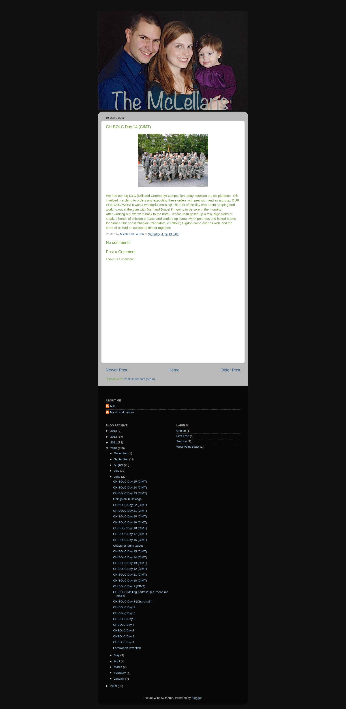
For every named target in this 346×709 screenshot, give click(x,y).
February (120, 672)
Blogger (197, 697)
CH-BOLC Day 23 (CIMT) (130, 493)
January (119, 678)
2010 (114, 448)
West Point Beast (187, 446)
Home (173, 370)
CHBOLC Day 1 (123, 642)
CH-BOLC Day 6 (124, 613)
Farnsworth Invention (127, 648)
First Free (182, 436)
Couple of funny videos (128, 545)
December (121, 453)
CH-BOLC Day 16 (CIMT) (130, 522)
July (117, 470)
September (121, 459)
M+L (113, 406)
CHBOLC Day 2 (123, 636)
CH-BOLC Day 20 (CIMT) (130, 516)
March (118, 667)
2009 (114, 686)
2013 (114, 430)
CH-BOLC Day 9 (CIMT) (129, 586)
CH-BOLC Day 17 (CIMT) (130, 534)
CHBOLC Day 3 (123, 630)
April (117, 661)
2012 (114, 436)
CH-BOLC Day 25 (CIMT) (130, 481)
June (117, 476)
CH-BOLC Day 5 (124, 619)
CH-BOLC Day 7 (124, 607)
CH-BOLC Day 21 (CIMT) (130, 510)
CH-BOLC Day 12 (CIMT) (130, 568)
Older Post (230, 370)
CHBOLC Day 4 (123, 624)
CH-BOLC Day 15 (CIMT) (130, 551)
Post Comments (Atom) (139, 379)
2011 (114, 442)
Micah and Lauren (122, 412)
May (117, 655)
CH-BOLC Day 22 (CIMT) (130, 505)
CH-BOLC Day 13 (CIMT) (130, 563)
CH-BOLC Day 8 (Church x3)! (132, 601)
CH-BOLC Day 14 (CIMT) (130, 557)
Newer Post (116, 370)
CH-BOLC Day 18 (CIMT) (130, 528)
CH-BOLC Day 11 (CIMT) (130, 574)
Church (181, 430)
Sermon (181, 441)
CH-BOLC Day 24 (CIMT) (130, 487)
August (119, 465)
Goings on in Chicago (127, 499)
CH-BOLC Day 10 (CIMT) (130, 580)
